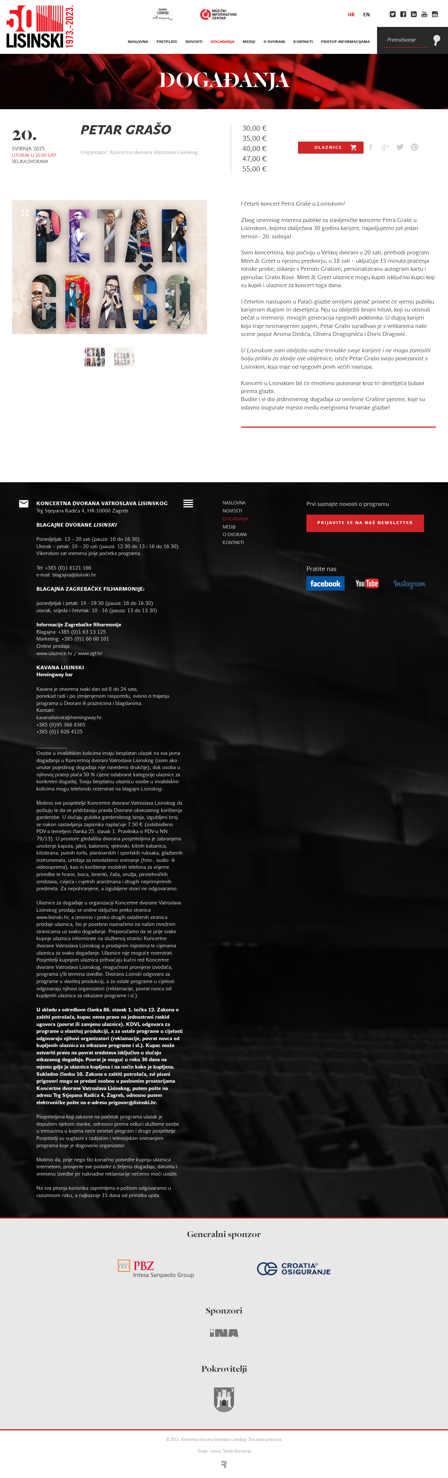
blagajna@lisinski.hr (74, 575)
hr (351, 15)
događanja (222, 42)
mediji (249, 42)
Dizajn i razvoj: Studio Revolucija (224, 1451)
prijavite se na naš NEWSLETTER (365, 523)
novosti (194, 42)
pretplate (166, 42)
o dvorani (274, 42)
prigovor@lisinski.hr (132, 1103)
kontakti (303, 42)
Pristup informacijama (345, 42)
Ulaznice (336, 147)
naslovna (138, 42)
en (366, 15)
